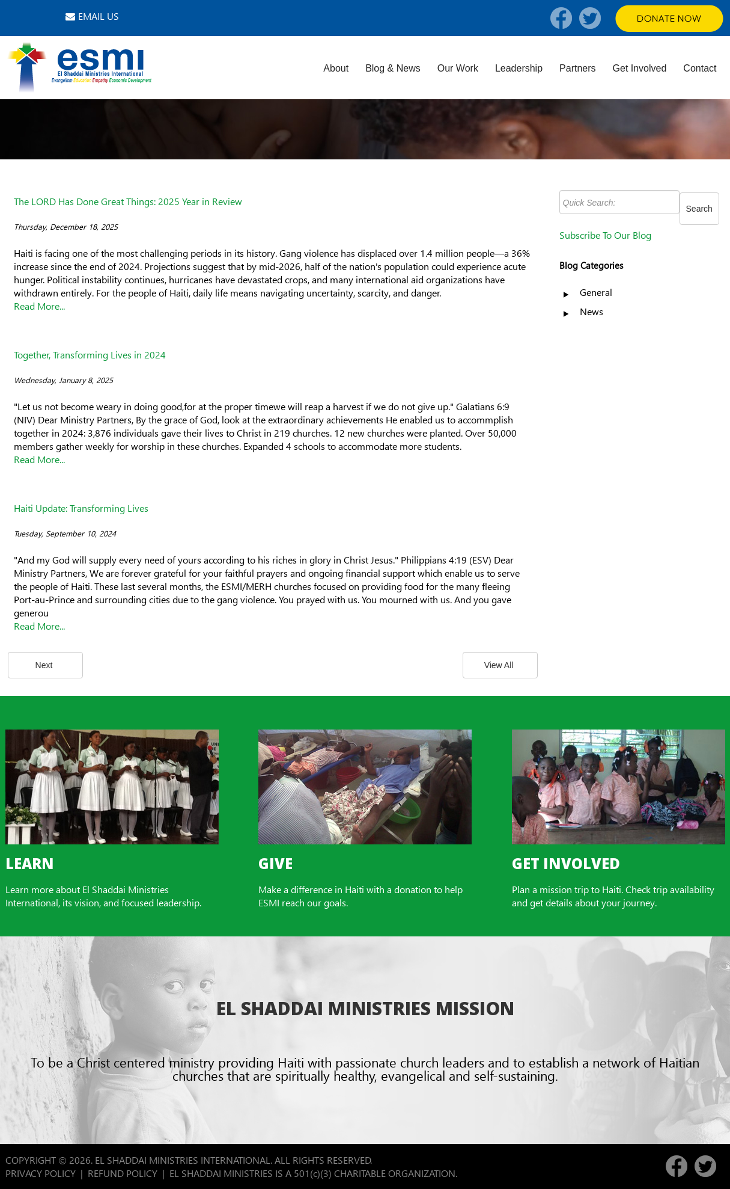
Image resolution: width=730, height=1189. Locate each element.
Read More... (39, 306)
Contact (699, 68)
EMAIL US (98, 16)
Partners (577, 68)
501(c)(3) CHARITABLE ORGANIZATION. (377, 1173)
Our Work (457, 68)
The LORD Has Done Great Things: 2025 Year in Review (128, 201)
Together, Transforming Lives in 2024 (90, 354)
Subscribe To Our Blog (605, 235)
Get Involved (640, 68)
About (335, 68)
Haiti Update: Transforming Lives (81, 508)
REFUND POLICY (122, 1173)
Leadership (519, 68)
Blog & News (393, 68)
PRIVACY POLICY (40, 1173)
